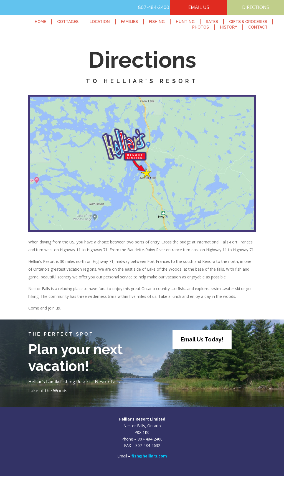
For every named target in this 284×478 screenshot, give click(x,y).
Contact (258, 27)
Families (129, 21)
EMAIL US (198, 8)
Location (100, 21)
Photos (200, 27)
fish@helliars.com (149, 457)
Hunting (185, 21)
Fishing (157, 21)
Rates (212, 21)
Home (40, 21)
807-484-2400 (146, 8)
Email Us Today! (202, 341)
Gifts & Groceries (248, 21)
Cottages (67, 21)
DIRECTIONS (256, 8)
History (228, 27)
